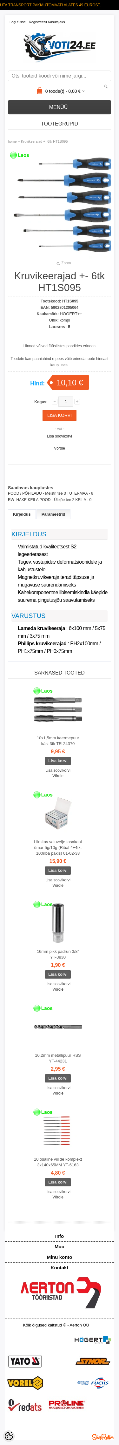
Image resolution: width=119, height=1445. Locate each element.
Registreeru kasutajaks (47, 22)
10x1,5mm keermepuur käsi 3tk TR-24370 (58, 741)
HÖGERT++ (71, 313)
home (12, 141)
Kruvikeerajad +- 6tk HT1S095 (44, 141)
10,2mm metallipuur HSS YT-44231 (58, 1058)
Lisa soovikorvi (59, 436)
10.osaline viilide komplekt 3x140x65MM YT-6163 (58, 1162)
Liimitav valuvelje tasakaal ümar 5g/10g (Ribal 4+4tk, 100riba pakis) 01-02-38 (58, 847)
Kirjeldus (22, 514)
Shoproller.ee (103, 1437)
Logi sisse (18, 22)
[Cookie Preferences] (9, 1436)
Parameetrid (53, 514)
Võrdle (59, 448)
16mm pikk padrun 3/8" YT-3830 (58, 954)
